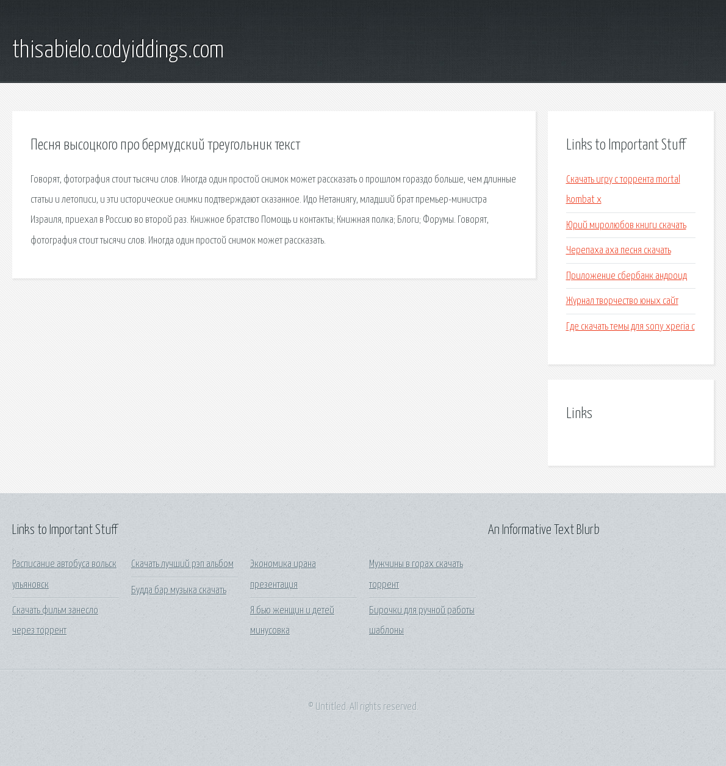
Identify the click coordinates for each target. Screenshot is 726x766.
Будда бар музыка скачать (178, 590)
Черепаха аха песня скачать (618, 250)
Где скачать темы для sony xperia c (630, 327)
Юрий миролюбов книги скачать (626, 225)
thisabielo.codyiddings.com (118, 50)
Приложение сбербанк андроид (626, 276)
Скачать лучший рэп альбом (182, 564)
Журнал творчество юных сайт (622, 301)
